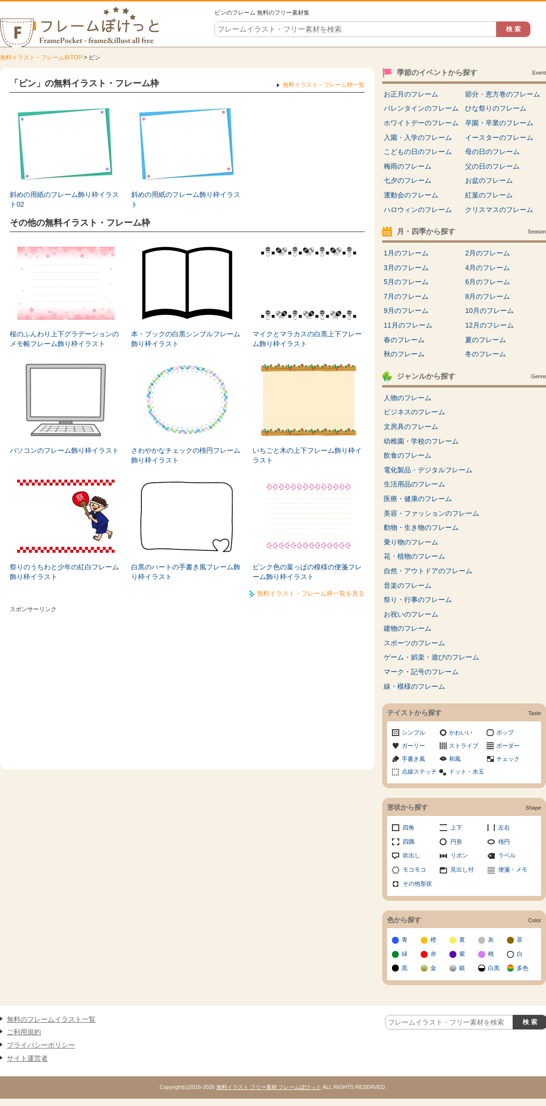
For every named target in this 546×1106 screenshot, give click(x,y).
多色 (522, 968)
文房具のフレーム (411, 426)
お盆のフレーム (489, 180)
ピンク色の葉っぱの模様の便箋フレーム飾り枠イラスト (307, 572)
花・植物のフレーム (414, 556)
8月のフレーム (487, 296)
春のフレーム (404, 340)
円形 (456, 841)
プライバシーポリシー (41, 1045)
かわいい (460, 732)
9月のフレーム (406, 310)
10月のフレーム (489, 310)
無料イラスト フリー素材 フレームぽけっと (268, 1087)
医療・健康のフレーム (418, 499)
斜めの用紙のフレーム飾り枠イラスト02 (64, 199)
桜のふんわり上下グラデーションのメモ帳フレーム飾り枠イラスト (64, 339)
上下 (456, 827)
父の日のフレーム (492, 166)
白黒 (494, 968)
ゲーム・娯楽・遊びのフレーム (431, 657)
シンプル (413, 732)
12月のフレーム (489, 325)
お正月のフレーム (411, 94)
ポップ (505, 732)
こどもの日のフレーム (418, 151)
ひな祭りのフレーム (495, 108)
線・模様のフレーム (414, 686)
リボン (459, 855)
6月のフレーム (487, 282)
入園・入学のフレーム (418, 137)
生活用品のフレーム (414, 484)
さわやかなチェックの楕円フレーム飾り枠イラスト (185, 455)
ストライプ (463, 745)
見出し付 (462, 869)
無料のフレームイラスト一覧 (51, 1019)
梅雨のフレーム (407, 166)
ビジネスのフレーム (414, 412)
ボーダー (508, 745)
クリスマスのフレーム (499, 209)
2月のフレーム (487, 253)
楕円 (504, 841)
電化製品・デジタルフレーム (428, 470)
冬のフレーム (485, 354)
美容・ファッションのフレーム (431, 513)
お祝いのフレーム (411, 614)
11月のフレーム (408, 325)
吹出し (411, 855)
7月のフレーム (406, 296)
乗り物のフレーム (411, 542)
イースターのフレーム (499, 137)
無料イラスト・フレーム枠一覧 (324, 84)
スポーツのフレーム (414, 643)
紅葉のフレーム (489, 195)
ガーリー (413, 745)
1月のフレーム (406, 253)
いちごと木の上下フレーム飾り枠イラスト (307, 455)
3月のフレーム (406, 268)
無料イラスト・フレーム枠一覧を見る (311, 593)
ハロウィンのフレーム (418, 209)
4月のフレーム (487, 268)
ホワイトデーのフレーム (421, 123)
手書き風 (413, 759)
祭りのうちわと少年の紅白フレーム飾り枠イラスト (64, 572)
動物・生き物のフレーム (421, 527)
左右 (504, 827)
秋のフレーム (404, 354)
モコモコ (414, 869)
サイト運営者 (27, 1058)
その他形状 (417, 883)
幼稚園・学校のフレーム (421, 441)
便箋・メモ (512, 869)
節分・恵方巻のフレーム (502, 94)
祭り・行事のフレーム (418, 599)
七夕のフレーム (407, 180)
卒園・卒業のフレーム (499, 123)
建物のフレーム (407, 628)
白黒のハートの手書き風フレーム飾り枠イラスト (185, 572)
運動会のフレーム (411, 195)
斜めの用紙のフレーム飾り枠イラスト (185, 199)
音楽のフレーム (407, 585)
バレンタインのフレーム (421, 108)
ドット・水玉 (466, 771)
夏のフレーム (485, 340)
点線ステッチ (419, 771)
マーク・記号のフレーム (421, 672)
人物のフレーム (407, 398)
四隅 (408, 841)
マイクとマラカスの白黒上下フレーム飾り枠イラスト (307, 339)
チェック (508, 759)
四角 (408, 827)
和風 (455, 759)
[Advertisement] (187, 684)
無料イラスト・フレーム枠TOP (41, 57)
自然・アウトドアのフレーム (428, 571)
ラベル (507, 855)
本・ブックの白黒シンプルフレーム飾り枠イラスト (185, 339)
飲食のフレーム (407, 455)
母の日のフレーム (492, 151)
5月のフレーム (406, 282)
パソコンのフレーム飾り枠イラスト (64, 450)
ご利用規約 (24, 1032)
